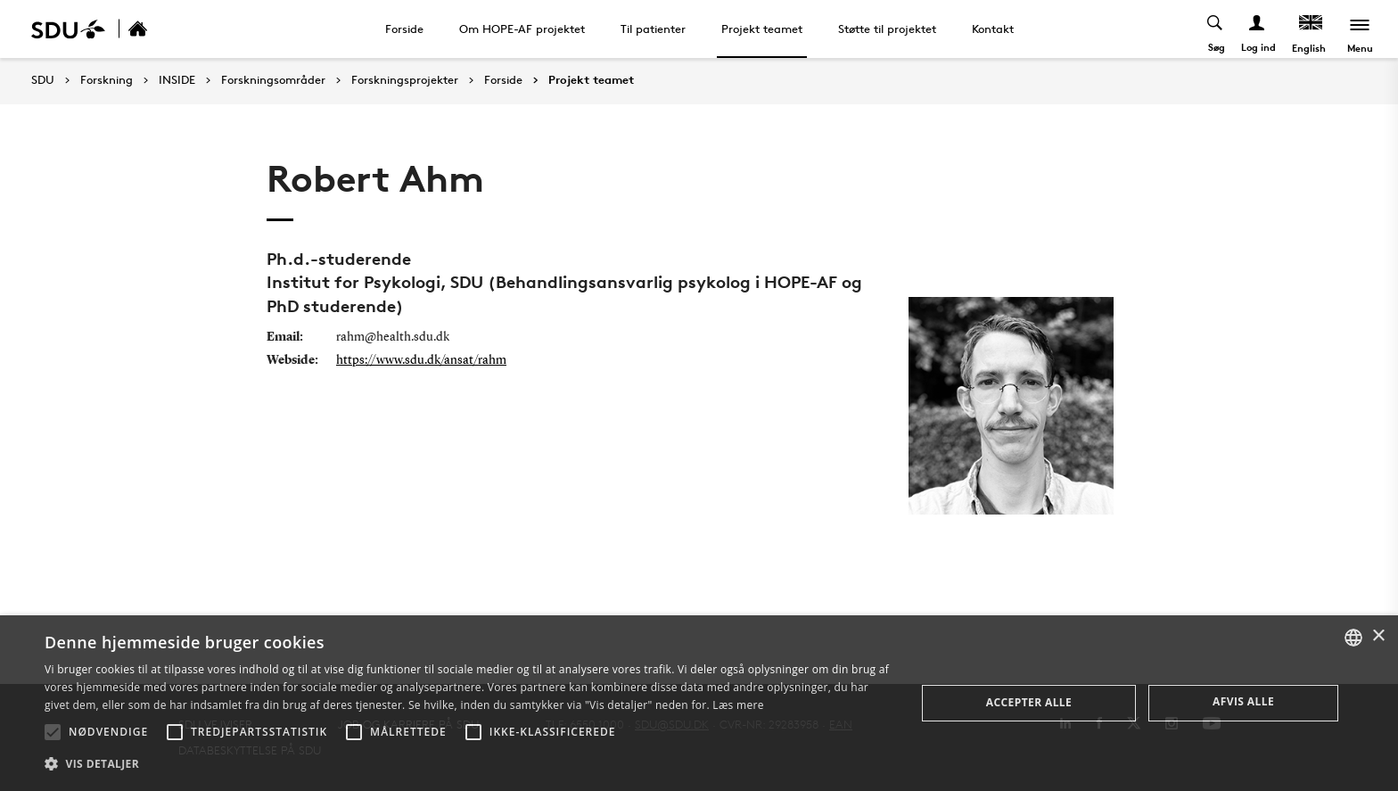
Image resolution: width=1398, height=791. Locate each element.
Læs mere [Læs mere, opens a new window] (737, 705)
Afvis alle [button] (1243, 701)
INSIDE (177, 80)
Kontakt (993, 28)
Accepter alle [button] (1029, 702)
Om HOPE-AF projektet (522, 28)
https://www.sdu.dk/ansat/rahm (421, 360)
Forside (404, 28)
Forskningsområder (273, 80)
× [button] (1378, 636)
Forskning (106, 80)
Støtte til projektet (887, 28)
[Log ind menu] (1257, 29)
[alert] (699, 703)
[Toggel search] (1215, 29)
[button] (52, 732)
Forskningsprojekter (404, 80)
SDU (42, 80)
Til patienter (653, 28)
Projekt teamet (761, 28)
